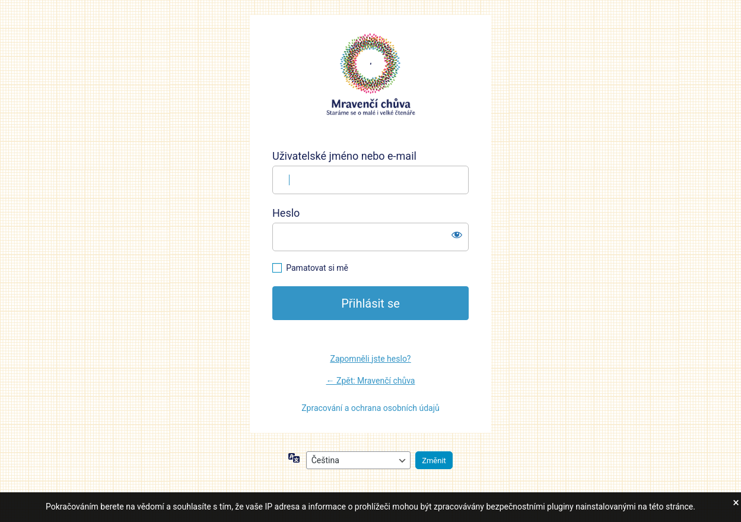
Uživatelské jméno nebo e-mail (344, 156)
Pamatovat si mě (317, 268)
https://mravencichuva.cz (370, 74)
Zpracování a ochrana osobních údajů (370, 408)
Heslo (286, 213)
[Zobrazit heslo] (457, 234)
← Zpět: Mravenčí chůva (370, 380)
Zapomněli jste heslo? (370, 358)
